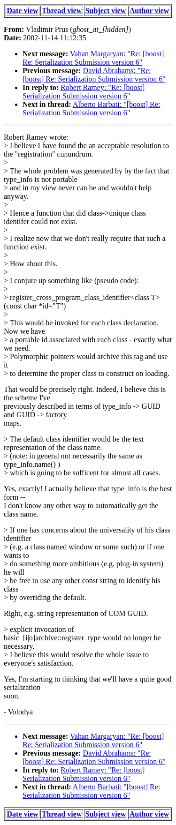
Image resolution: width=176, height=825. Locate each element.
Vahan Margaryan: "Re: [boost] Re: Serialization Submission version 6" (93, 58)
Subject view (105, 11)
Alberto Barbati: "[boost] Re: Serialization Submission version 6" (91, 108)
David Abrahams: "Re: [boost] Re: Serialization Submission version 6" (94, 75)
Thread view (62, 11)
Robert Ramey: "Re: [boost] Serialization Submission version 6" (84, 91)
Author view (149, 11)
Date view (22, 11)
